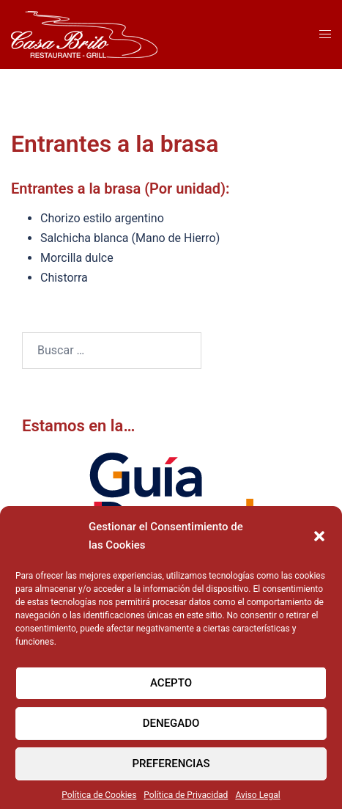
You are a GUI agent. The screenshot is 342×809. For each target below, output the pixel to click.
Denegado (171, 729)
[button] (319, 542)
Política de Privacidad (186, 802)
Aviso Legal (257, 802)
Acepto (171, 689)
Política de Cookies (99, 802)
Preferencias (171, 770)
